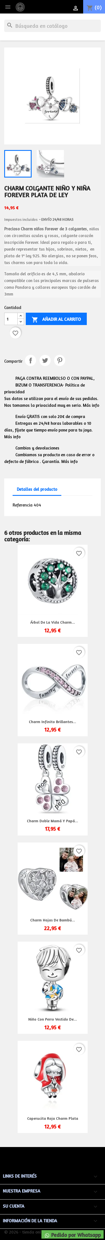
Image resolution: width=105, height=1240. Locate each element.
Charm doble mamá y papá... (52, 820)
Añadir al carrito (56, 319)
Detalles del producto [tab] (37, 489)
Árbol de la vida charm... (52, 622)
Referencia (22, 505)
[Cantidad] (11, 319)
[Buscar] (52, 26)
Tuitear (45, 360)
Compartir (30, 360)
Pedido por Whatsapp (72, 1235)
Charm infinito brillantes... (52, 721)
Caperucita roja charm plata (52, 1118)
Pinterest (59, 360)
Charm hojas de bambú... (52, 919)
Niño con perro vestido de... (52, 1019)
